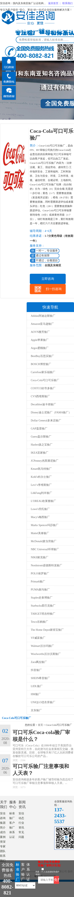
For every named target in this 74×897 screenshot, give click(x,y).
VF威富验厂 (38, 637)
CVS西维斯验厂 (40, 396)
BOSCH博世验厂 (41, 364)
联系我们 (67, 3)
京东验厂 (36, 710)
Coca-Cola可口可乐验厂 (45, 380)
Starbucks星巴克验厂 (43, 605)
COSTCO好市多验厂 (43, 388)
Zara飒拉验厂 (39, 662)
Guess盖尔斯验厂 (41, 436)
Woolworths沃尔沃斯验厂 (46, 654)
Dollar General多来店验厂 (46, 420)
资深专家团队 (3, 846)
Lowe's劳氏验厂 (40, 509)
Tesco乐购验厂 (39, 621)
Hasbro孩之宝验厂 (41, 444)
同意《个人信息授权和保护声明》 (47, 873)
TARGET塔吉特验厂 (43, 613)
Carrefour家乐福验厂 (43, 372)
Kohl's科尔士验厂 (41, 476)
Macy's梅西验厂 (40, 517)
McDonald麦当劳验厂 (43, 541)
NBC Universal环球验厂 (45, 549)
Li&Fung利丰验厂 (41, 493)
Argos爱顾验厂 (40, 348)
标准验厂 (17, 872)
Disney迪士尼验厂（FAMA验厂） (51, 412)
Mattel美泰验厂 (40, 533)
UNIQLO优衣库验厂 (43, 702)
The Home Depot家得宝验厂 (47, 629)
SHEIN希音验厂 (40, 678)
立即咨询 (47, 278)
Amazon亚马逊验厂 (42, 323)
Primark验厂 (38, 581)
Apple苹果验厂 (40, 340)
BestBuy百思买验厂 (42, 356)
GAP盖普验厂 (39, 428)
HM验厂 (36, 694)
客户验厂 (23, 872)
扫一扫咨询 (54, 289)
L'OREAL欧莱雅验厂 (43, 501)
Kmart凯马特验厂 (41, 468)
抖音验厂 (36, 670)
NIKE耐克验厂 (39, 557)
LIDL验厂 (37, 686)
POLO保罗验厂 (40, 573)
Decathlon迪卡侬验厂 (43, 404)
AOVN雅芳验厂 (40, 331)
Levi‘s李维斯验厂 (41, 484)
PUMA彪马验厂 (40, 589)
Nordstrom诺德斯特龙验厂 (46, 565)
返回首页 (53, 3)
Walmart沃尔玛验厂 (42, 645)
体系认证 (28, 872)
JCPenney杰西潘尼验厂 (44, 460)
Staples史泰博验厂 (41, 597)
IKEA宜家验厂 (39, 452)
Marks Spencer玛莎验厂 (44, 525)
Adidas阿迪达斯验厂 (43, 315)
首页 (40, 724)
